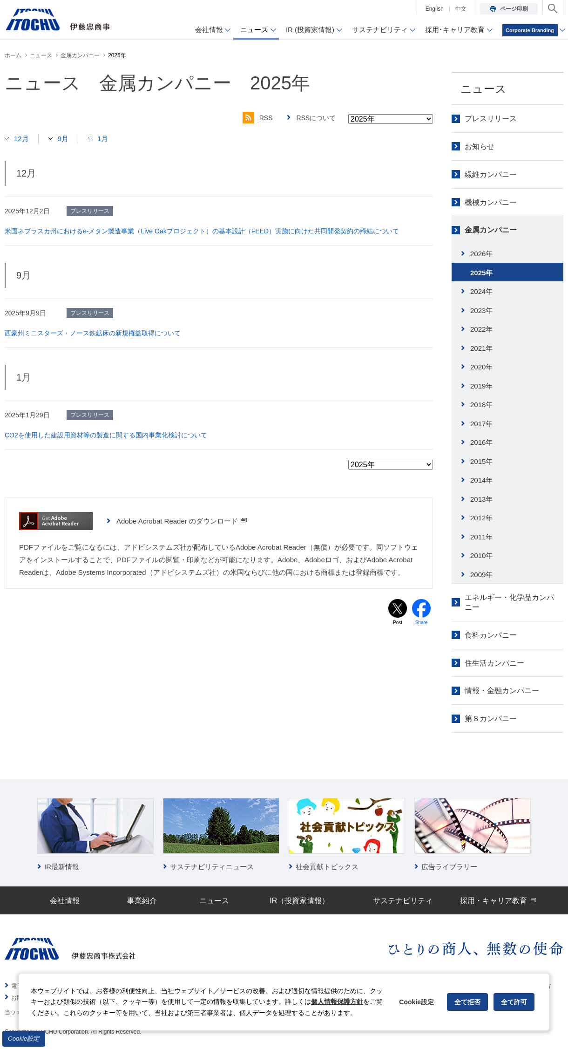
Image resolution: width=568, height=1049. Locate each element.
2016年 (481, 442)
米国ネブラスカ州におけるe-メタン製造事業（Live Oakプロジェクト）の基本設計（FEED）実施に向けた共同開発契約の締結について (202, 231)
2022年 (481, 329)
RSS (258, 118)
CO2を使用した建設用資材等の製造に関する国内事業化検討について (106, 435)
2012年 (481, 518)
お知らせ (479, 146)
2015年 (481, 461)
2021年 (481, 348)
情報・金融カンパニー (502, 691)
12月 (21, 139)
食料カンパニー (491, 635)
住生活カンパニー (494, 663)
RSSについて (316, 118)
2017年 (481, 424)
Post (397, 622)
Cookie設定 (24, 1038)
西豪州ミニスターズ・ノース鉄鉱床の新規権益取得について (93, 333)
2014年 (481, 480)
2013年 (481, 499)
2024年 (481, 291)
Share (421, 622)
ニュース (483, 88)
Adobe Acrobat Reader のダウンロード (181, 521)
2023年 (481, 310)
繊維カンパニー (491, 174)
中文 (461, 9)
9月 (63, 139)
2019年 (481, 386)
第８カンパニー (491, 718)
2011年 (481, 537)
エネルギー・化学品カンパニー (509, 602)
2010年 (481, 555)
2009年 (481, 575)
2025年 (481, 273)
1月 (102, 139)
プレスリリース (491, 119)
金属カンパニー (491, 230)
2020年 (481, 367)
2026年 (481, 254)
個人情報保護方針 (337, 1001)
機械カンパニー (491, 202)
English (435, 9)
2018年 (481, 405)
